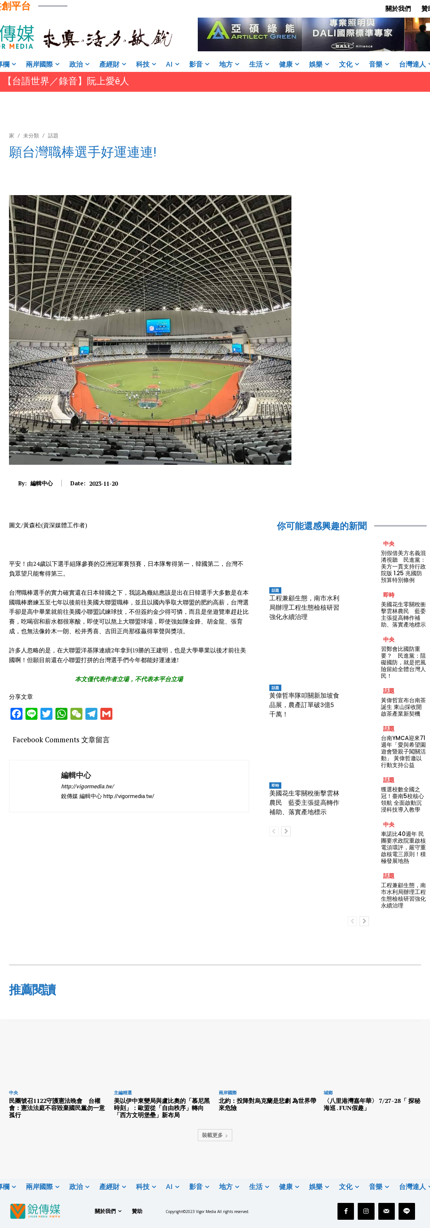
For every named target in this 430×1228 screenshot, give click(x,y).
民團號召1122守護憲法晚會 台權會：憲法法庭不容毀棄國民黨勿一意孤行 (57, 1108)
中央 (388, 544)
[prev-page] (274, 831)
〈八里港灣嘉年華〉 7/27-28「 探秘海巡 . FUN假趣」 (372, 1104)
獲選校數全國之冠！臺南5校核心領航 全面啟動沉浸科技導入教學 (402, 799)
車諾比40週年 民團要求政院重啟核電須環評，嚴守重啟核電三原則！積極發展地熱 (403, 847)
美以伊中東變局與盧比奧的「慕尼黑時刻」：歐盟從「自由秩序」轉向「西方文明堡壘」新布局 (162, 1108)
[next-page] (286, 831)
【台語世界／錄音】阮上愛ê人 (66, 81)
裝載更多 (215, 1134)
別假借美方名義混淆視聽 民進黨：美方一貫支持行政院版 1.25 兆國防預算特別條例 (403, 566)
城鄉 (328, 1092)
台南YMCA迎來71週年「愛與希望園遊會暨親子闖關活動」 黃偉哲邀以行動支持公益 (403, 751)
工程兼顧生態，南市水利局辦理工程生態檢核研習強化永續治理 (304, 607)
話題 (53, 135)
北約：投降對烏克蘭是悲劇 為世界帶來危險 (267, 1104)
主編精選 (123, 1092)
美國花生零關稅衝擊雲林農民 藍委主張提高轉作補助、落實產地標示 (304, 802)
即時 (275, 785)
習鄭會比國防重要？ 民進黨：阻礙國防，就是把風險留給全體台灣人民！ (403, 662)
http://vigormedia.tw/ (87, 786)
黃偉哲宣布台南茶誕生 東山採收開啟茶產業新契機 (403, 707)
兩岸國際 (228, 1092)
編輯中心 (41, 483)
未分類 (31, 135)
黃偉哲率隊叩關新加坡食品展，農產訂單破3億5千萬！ (304, 705)
